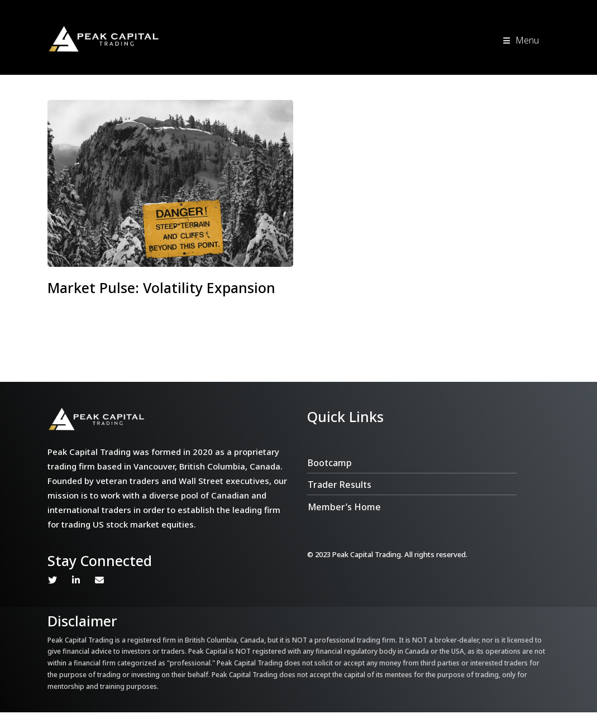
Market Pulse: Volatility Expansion (161, 287)
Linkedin (76, 582)
